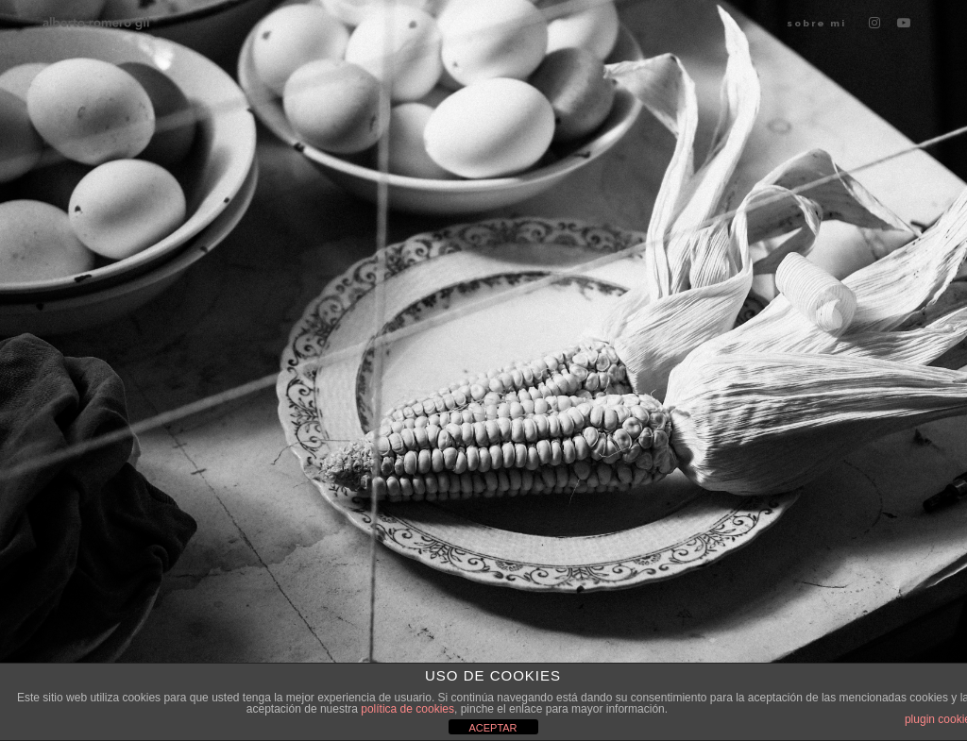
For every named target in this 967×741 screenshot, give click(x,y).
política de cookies (407, 709)
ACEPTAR (492, 727)
